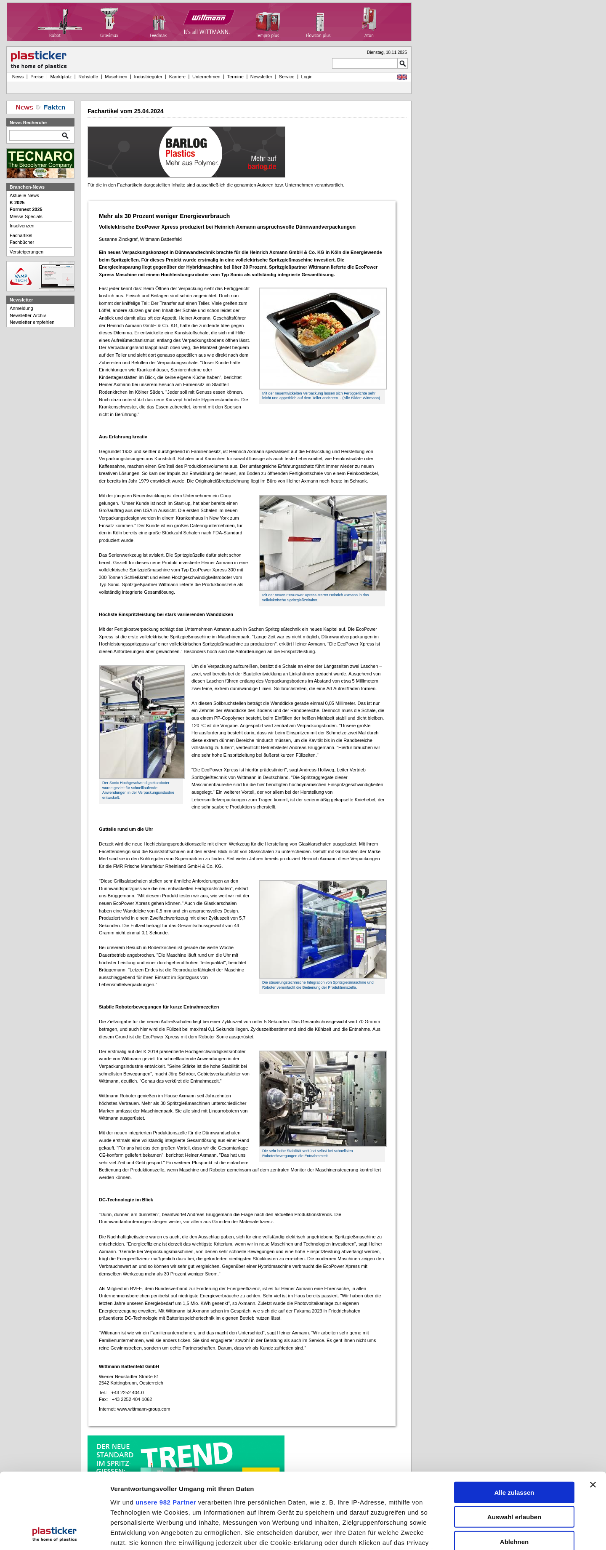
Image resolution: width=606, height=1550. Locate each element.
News (17, 76)
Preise (36, 76)
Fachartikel (21, 235)
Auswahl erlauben (514, 1445)
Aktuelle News (24, 195)
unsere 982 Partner (166, 1430)
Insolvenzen (22, 225)
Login (307, 76)
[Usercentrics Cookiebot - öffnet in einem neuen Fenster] (54, 1534)
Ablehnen (514, 1469)
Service (287, 76)
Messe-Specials (26, 216)
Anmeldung (21, 308)
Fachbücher (22, 242)
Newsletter (261, 76)
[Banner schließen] (593, 1413)
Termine (235, 76)
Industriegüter (148, 76)
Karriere (177, 76)
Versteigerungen (26, 251)
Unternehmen (206, 76)
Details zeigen (447, 1534)
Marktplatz (61, 76)
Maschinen (116, 76)
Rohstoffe (88, 76)
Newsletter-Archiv (28, 315)
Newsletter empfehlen (32, 322)
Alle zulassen (514, 1420)
